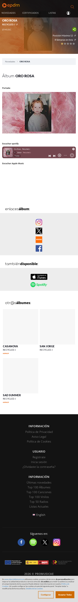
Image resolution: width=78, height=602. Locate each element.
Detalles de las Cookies (34, 588)
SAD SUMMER (12, 395)
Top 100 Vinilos (39, 497)
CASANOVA (10, 346)
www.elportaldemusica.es (14, 579)
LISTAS (52, 12)
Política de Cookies (39, 441)
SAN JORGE (47, 346)
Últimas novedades (39, 482)
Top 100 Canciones (39, 492)
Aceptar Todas (65, 594)
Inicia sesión (70, 13)
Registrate (39, 457)
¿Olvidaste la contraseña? (39, 467)
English (40, 515)
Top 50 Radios (39, 502)
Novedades (10, 61)
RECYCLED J (8, 24)
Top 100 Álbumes (39, 487)
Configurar (46, 594)
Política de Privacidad (39, 432)
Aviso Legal (39, 437)
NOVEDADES (8, 12)
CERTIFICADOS (30, 12)
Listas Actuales (39, 506)
